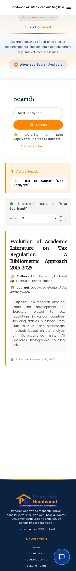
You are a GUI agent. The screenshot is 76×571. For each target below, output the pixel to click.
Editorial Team (36, 566)
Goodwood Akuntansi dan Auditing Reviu (38, 7)
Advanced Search (34, 146)
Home (36, 547)
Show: (13, 218)
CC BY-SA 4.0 (47, 529)
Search (38, 125)
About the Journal (36, 559)
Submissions (36, 553)
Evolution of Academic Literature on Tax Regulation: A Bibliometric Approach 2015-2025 (38, 255)
